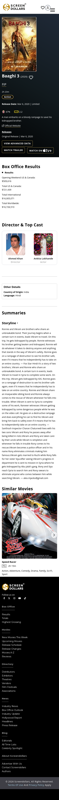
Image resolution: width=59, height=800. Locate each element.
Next (54, 535)
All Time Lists (9, 744)
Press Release (9, 725)
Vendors (6, 683)
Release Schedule (12, 645)
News (5, 698)
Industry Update (11, 713)
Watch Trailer (13, 150)
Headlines (7, 721)
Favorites (43, 8)
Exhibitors (7, 675)
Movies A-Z (8, 652)
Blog (4, 733)
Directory (7, 664)
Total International (11, 194)
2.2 (20, 111)
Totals (5, 618)
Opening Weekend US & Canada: (18, 177)
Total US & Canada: (11, 186)
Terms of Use (16, 784)
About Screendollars (14, 756)
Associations (8, 691)
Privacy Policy (37, 784)
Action (7, 96)
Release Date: (9, 104)
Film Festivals (9, 687)
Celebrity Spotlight (12, 748)
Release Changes (11, 648)
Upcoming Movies (12, 641)
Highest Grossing (11, 622)
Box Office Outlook (12, 710)
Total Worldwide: (10, 203)
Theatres (6, 679)
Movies (6, 629)
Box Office (8, 606)
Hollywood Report (12, 717)
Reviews (6, 656)
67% (8, 111)
